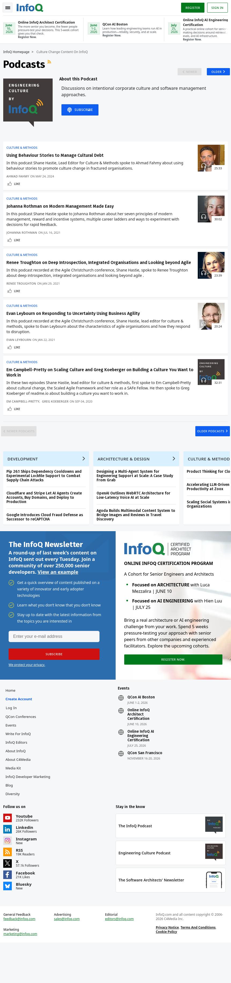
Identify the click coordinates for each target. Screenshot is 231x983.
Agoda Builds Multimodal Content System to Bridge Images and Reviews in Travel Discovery (138, 543)
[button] (51, 686)
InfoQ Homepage (18, 51)
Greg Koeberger (57, 418)
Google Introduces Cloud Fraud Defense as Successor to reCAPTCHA (47, 545)
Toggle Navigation (10, 6)
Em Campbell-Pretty (25, 418)
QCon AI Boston (141, 731)
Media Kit (15, 802)
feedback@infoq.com (22, 957)
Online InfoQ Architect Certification (138, 748)
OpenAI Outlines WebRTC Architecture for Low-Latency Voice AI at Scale (136, 524)
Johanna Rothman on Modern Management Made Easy (62, 211)
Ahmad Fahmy (20, 179)
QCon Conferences (23, 750)
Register (190, 6)
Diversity (15, 827)
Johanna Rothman (24, 238)
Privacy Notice (166, 965)
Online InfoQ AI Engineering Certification (140, 770)
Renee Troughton (23, 296)
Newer (184, 73)
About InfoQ (18, 785)
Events (13, 759)
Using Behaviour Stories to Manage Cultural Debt (57, 158)
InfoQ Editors (18, 776)
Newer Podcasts (27, 453)
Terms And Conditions (197, 965)
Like (19, 187)
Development (25, 487)
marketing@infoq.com (22, 972)
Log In (13, 741)
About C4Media (20, 793)
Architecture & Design (126, 487)
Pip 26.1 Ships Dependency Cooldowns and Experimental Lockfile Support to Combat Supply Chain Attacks (46, 504)
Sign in (215, 6)
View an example (58, 603)
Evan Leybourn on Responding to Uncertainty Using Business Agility (75, 328)
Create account (21, 733)
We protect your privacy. (27, 696)
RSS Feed (52, 64)
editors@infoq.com (119, 957)
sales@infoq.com (68, 957)
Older (212, 73)
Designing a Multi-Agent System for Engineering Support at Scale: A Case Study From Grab (137, 504)
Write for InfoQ (20, 767)
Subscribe (85, 118)
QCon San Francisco (144, 787)
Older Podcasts (204, 453)
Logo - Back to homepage (32, 6)
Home (12, 724)
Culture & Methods (24, 150)
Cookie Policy (165, 970)
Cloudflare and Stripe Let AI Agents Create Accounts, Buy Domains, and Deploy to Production (46, 526)
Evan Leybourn (21, 354)
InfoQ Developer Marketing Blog (30, 815)
